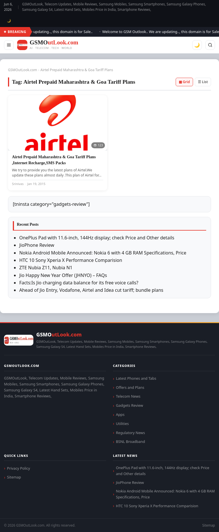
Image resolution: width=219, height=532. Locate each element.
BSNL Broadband (130, 441)
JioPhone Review (36, 245)
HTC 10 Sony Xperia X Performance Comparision (70, 260)
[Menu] (9, 45)
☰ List (203, 81)
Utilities (122, 423)
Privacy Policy (18, 468)
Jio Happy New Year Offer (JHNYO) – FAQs (63, 275)
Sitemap (14, 477)
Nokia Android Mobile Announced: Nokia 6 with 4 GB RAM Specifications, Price (102, 253)
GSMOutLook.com (22, 69)
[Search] (210, 45)
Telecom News (128, 396)
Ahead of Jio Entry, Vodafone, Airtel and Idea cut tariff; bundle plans (91, 290)
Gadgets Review (129, 405)
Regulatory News (130, 432)
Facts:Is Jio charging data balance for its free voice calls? (78, 283)
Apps (120, 414)
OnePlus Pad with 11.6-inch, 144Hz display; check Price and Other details (96, 238)
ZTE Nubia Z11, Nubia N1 (45, 267)
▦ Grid (184, 81)
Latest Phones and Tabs (136, 378)
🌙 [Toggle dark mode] (9, 21)
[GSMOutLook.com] (47, 45)
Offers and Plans (130, 387)
